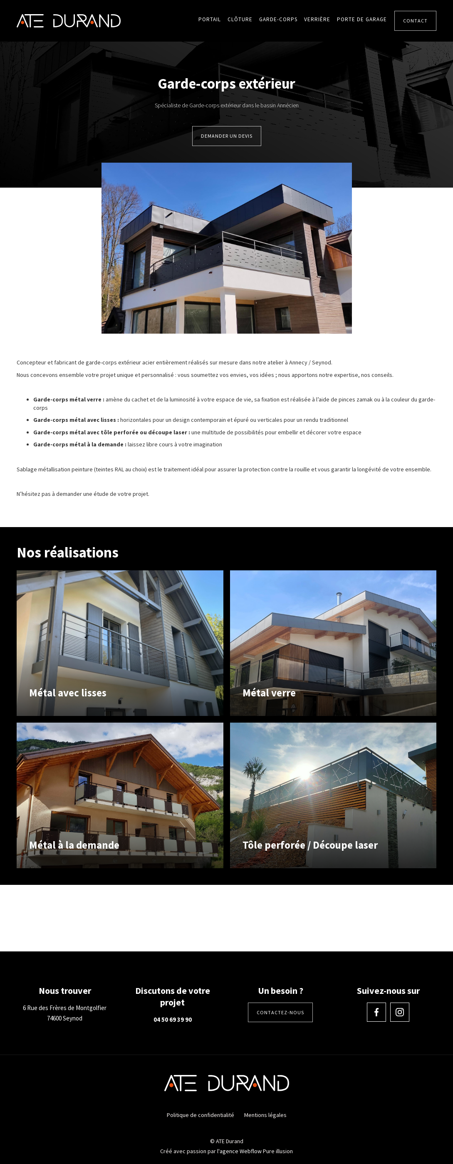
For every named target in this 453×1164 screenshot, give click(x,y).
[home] (69, 20)
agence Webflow (241, 1151)
